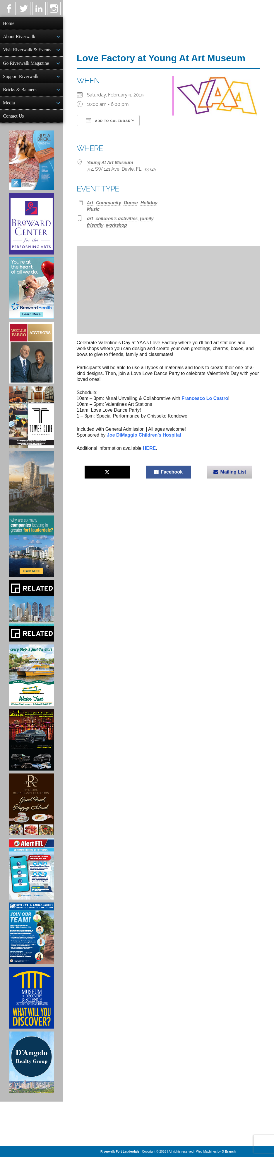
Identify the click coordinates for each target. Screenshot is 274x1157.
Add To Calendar (108, 120)
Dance (131, 203)
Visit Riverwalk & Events (27, 49)
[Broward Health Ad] (31, 288)
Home (8, 23)
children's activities (117, 218)
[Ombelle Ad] (31, 481)
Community (108, 203)
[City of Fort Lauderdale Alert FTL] (31, 869)
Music (93, 209)
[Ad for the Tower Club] (31, 417)
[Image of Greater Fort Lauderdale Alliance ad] (31, 546)
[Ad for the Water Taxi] (31, 675)
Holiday (149, 203)
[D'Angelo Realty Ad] (31, 1062)
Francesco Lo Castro (204, 398)
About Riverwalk (19, 36)
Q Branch (229, 1151)
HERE (149, 448)
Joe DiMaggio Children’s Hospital (144, 434)
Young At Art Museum (110, 162)
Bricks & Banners (20, 89)
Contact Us (13, 115)
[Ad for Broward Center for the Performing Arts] (31, 223)
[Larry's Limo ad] (31, 740)
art (90, 218)
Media (9, 102)
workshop (116, 225)
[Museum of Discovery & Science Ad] (31, 998)
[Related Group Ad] (31, 610)
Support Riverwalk (20, 76)
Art (90, 203)
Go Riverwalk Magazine (26, 63)
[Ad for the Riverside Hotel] (31, 804)
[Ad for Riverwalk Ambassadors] (31, 933)
